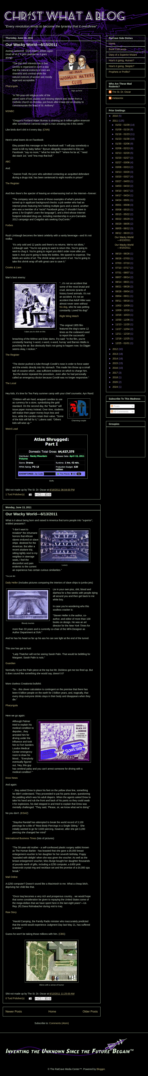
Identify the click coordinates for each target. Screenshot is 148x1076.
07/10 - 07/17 (122, 267)
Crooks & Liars (13, 267)
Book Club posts (117, 49)
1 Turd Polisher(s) (15, 494)
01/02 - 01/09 (122, 124)
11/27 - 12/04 (122, 329)
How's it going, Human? (121, 60)
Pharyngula (12, 86)
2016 (116, 367)
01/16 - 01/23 (122, 134)
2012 (116, 349)
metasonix (117, 98)
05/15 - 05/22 (122, 214)
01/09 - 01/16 (122, 129)
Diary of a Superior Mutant (123, 54)
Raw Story (11, 912)
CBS (61, 934)
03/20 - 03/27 (122, 176)
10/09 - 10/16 (122, 310)
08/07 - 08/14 (122, 277)
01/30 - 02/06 (122, 143)
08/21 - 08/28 (122, 286)
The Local (11, 383)
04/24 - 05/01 (122, 200)
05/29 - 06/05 (122, 223)
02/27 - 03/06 (122, 162)
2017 (116, 372)
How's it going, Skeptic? (121, 66)
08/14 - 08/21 (122, 282)
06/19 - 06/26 (122, 253)
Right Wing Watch (69, 316)
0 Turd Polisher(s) (15, 998)
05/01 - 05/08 (122, 205)
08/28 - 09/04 (122, 291)
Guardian (10, 663)
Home (52, 1011)
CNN (46, 129)
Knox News (12, 777)
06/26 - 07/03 (122, 258)
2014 (116, 358)
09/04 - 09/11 (122, 296)
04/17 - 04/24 (122, 195)
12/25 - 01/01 (122, 343)
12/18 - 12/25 (122, 338)
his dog (63, 307)
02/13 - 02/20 (122, 153)
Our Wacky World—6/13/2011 (31, 514)
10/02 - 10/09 (122, 305)
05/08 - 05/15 (122, 209)
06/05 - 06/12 (122, 228)
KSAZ (24, 813)
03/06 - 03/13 (122, 167)
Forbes (9, 225)
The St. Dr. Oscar (121, 91)
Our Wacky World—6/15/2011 (31, 44)
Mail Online (12, 877)
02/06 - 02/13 (122, 148)
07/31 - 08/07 (122, 272)
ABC (8, 161)
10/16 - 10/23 (122, 314)
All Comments (119, 411)
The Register (12, 183)
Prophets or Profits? (119, 71)
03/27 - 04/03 (122, 181)
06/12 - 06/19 (122, 233)
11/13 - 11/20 (122, 324)
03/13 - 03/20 (122, 172)
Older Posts (90, 1011)
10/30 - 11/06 (122, 319)
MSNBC (10, 111)
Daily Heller (12, 582)
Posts (115, 406)
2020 (116, 382)
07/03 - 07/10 (122, 263)
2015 (116, 363)
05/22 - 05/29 (122, 219)
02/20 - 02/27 (122, 157)
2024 (116, 386)
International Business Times (21, 838)
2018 (116, 377)
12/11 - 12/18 (122, 333)
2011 (116, 120)
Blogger (101, 1069)
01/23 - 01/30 (122, 138)
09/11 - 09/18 (122, 300)
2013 (116, 354)
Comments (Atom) (59, 1023)
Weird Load (12, 428)
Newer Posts (14, 1011)
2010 (116, 115)
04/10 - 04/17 (122, 190)
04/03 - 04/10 (122, 186)
